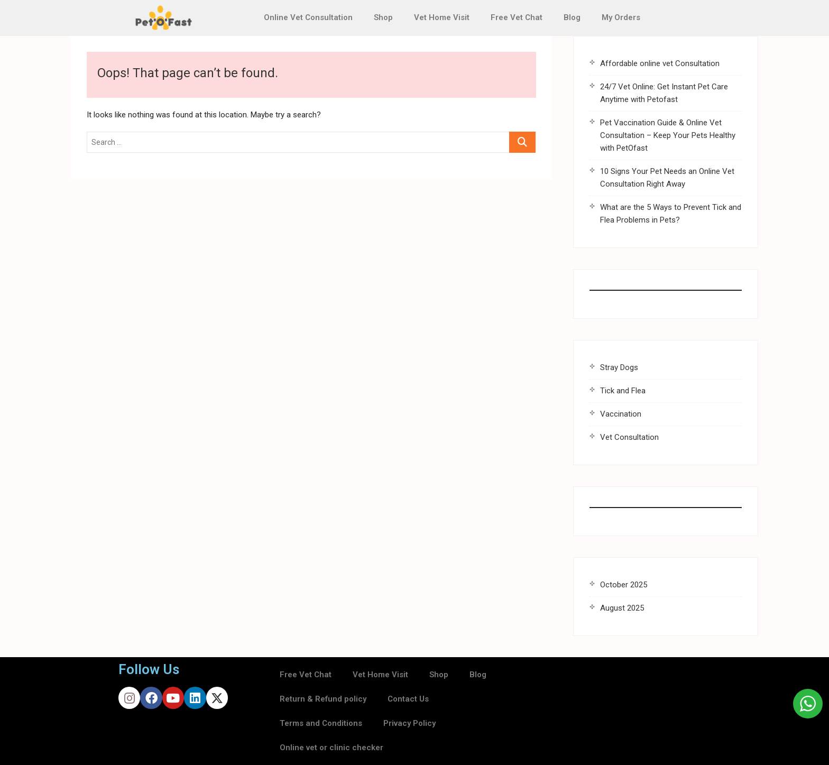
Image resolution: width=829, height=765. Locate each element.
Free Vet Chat (516, 17)
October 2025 (623, 584)
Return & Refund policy (323, 699)
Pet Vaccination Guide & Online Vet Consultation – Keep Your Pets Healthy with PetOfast (667, 135)
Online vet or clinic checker (331, 747)
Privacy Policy (409, 723)
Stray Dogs (619, 367)
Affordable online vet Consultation (660, 63)
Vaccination (620, 414)
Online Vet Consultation (308, 17)
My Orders (621, 17)
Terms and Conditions (321, 723)
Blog (572, 17)
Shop (383, 17)
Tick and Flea (623, 390)
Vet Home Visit (441, 17)
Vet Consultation (629, 437)
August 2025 (622, 608)
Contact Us (408, 699)
